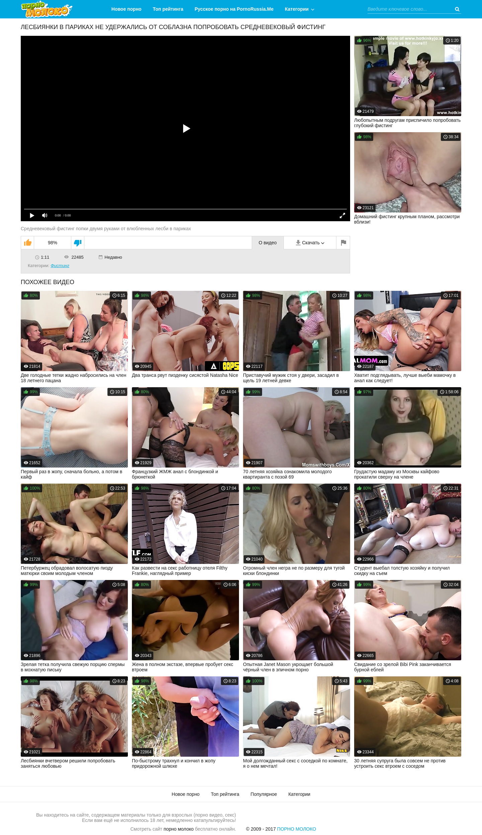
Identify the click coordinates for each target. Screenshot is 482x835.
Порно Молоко (296, 829)
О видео (268, 242)
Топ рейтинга (168, 9)
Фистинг (60, 265)
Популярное (264, 794)
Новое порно (126, 9)
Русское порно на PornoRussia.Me (234, 9)
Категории (297, 9)
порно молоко (179, 829)
